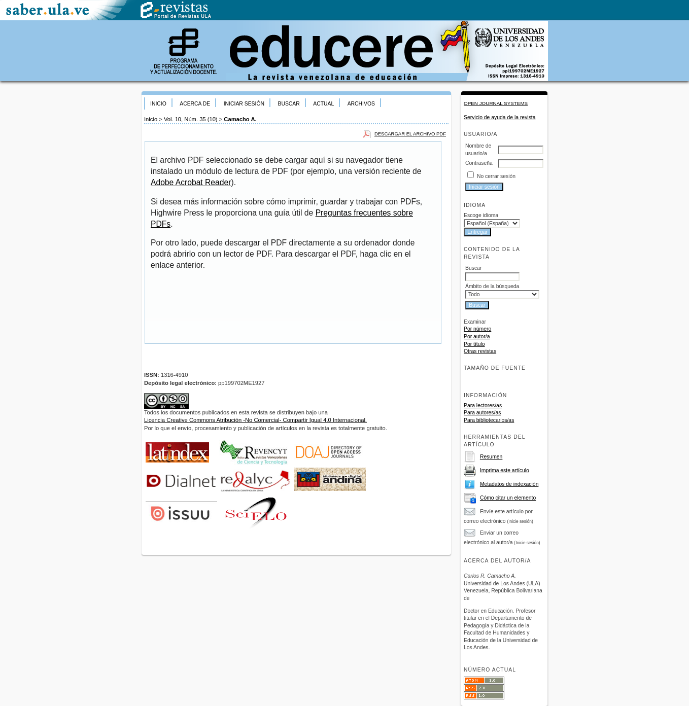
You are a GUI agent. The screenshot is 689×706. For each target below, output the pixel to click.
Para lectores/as (483, 405)
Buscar (288, 104)
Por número (477, 329)
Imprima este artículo (504, 470)
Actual (323, 104)
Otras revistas (480, 351)
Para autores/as (482, 412)
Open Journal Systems (496, 103)
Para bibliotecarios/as (489, 420)
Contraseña (479, 163)
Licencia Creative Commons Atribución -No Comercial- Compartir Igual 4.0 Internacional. (255, 420)
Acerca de (195, 104)
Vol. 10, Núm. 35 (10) (191, 119)
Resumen (491, 457)
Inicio (158, 104)
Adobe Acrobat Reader (191, 182)
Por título (474, 344)
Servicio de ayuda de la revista (500, 117)
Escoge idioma (481, 215)
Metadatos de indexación (509, 484)
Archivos (361, 104)
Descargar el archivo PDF (410, 133)
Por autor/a (477, 336)
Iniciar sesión (244, 104)
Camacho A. (240, 119)
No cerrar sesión (496, 176)
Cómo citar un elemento (508, 498)
